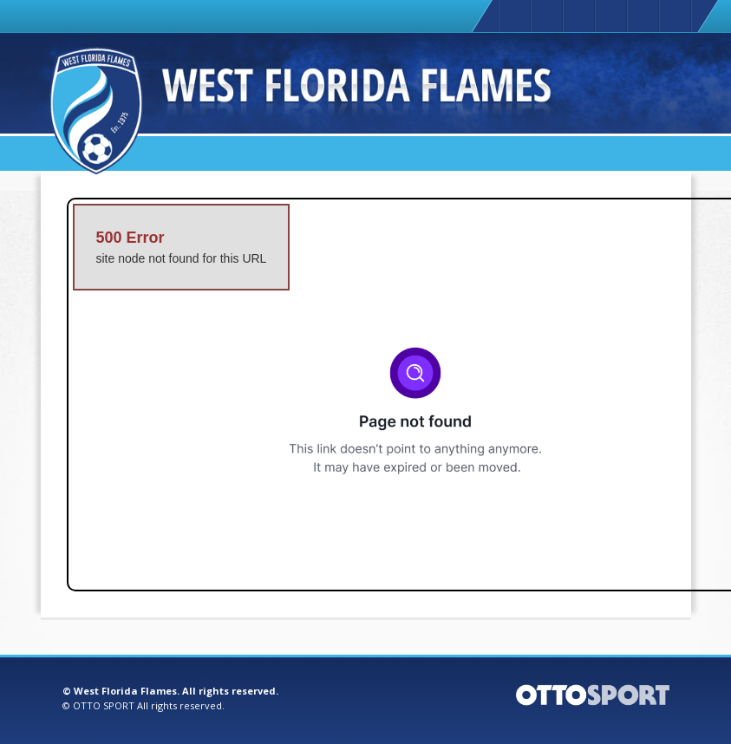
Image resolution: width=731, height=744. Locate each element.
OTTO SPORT (103, 705)
